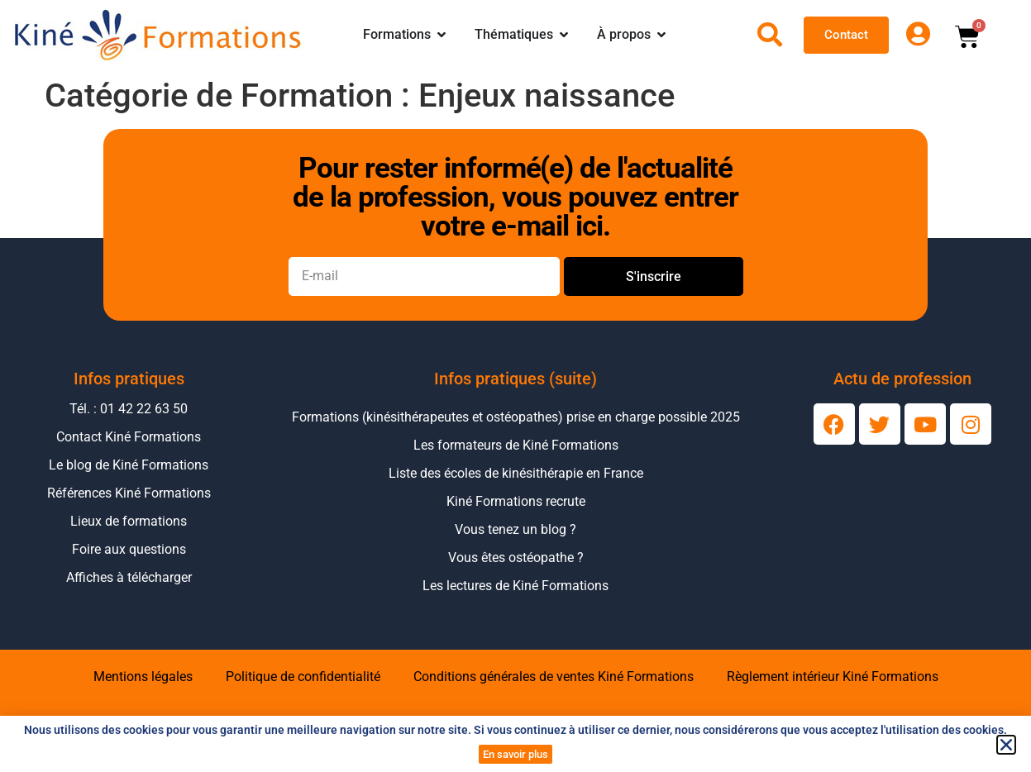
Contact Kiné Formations (128, 437)
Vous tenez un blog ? (515, 529)
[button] (1006, 744)
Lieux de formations (128, 521)
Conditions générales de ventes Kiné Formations (553, 676)
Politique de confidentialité (303, 676)
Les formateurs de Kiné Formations (515, 445)
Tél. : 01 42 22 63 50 (128, 409)
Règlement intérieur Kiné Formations (832, 676)
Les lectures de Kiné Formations (515, 585)
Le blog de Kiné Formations (128, 465)
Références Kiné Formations (129, 493)
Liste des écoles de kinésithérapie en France (516, 473)
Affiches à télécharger (129, 577)
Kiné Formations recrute (515, 501)
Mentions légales (143, 676)
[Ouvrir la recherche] (769, 34)
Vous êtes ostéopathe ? (516, 557)
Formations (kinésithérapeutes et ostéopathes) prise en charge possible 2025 (516, 417)
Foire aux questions (129, 549)
